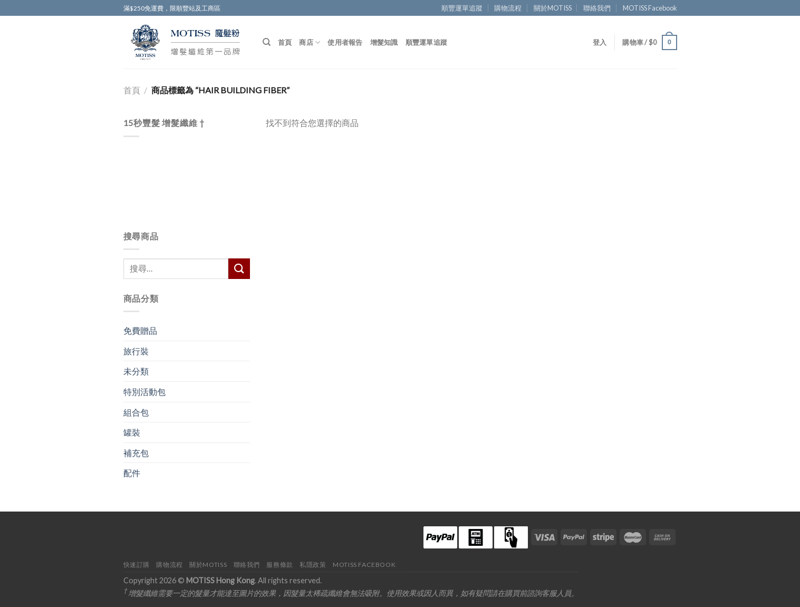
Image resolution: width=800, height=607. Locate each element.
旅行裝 (136, 351)
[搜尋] (267, 42)
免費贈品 (140, 330)
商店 (309, 42)
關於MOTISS (553, 8)
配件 (131, 473)
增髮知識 (384, 42)
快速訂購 (136, 565)
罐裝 (131, 432)
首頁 (285, 42)
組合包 (136, 412)
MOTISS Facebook (650, 8)
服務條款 (279, 565)
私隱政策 (313, 565)
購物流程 (508, 8)
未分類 (136, 371)
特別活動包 (144, 392)
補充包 (136, 453)
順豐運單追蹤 (462, 8)
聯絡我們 (597, 8)
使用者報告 (344, 42)
